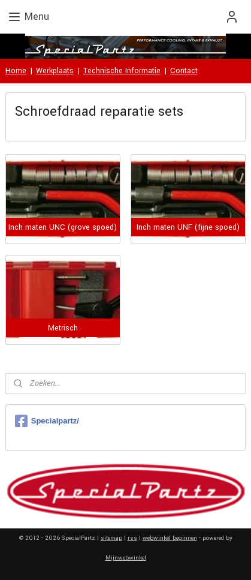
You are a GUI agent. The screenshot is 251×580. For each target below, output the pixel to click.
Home (15, 70)
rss (132, 538)
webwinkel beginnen (170, 538)
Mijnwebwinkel (125, 558)
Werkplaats (55, 70)
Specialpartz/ (47, 421)
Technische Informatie (122, 70)
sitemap (111, 538)
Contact (184, 70)
